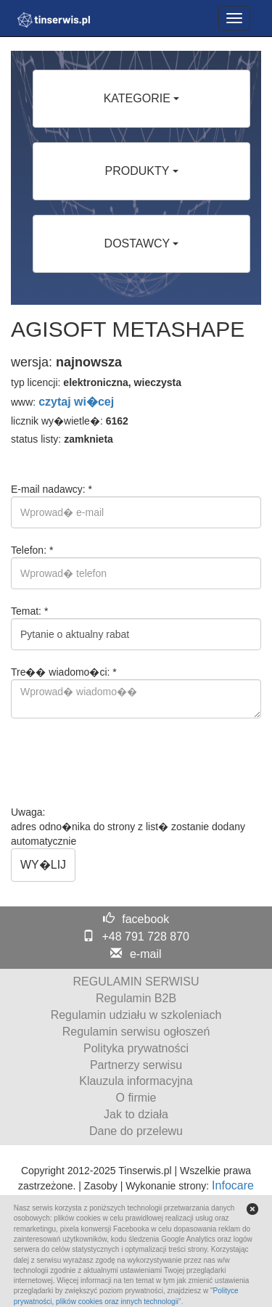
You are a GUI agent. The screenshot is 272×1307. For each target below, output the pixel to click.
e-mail (146, 954)
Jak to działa (136, 1114)
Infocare (233, 1185)
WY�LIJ (43, 865)
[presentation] (121, 762)
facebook (145, 919)
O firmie (136, 1097)
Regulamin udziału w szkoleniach (136, 1015)
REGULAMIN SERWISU (136, 981)
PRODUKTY (141, 171)
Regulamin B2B (136, 998)
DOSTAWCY (141, 243)
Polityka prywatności (136, 1048)
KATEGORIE (142, 98)
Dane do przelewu (136, 1131)
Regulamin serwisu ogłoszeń (136, 1031)
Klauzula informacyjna (136, 1081)
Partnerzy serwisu (136, 1065)
